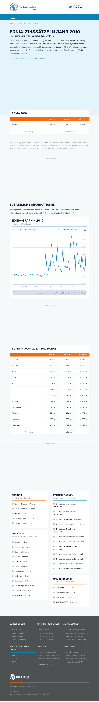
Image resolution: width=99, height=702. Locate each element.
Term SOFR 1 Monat (44, 636)
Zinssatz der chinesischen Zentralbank (69, 524)
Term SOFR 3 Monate (45, 640)
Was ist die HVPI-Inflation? (74, 655)
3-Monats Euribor (17, 636)
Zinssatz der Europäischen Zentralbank (64, 530)
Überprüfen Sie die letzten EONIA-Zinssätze (28, 58)
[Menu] (13, 17)
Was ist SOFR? (42, 630)
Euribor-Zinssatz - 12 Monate (24, 523)
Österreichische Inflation (22, 591)
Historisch (27, 23)
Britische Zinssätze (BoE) (73, 636)
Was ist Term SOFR (44, 633)
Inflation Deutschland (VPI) (47, 655)
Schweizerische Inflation (22, 595)
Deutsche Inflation (20, 566)
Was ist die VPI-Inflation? (46, 652)
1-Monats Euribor (17, 633)
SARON (13, 655)
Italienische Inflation (21, 576)
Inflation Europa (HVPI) (73, 662)
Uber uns (31, 687)
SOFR (13, 662)
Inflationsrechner (20, 542)
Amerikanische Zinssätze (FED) (76, 633)
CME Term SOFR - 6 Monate (65, 597)
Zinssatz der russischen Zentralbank (68, 559)
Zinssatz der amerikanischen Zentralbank (65, 505)
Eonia (19, 23)
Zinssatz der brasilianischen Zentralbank (65, 513)
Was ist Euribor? (17, 630)
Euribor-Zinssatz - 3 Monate (24, 514)
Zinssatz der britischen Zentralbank (68, 519)
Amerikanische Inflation (22, 547)
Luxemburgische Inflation (23, 586)
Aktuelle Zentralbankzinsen (74, 630)
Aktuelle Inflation (70, 652)
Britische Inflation (20, 557)
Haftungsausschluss (17, 687)
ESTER (13, 659)
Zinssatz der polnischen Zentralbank (68, 554)
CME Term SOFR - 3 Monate (65, 593)
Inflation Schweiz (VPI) (46, 665)
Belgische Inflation (20, 552)
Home (12, 23)
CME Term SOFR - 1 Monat (64, 588)
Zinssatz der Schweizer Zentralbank (68, 564)
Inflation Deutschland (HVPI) (75, 659)
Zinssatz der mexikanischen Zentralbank (65, 548)
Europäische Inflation (21, 571)
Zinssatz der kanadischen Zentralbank (69, 542)
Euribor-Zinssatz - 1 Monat (23, 509)
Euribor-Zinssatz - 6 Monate (24, 518)
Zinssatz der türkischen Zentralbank (68, 569)
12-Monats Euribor (18, 640)
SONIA (13, 665)
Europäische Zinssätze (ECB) (75, 640)
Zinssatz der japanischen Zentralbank (68, 537)
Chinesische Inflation (21, 562)
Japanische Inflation (21, 581)
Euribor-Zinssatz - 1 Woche (23, 504)
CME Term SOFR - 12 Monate (65, 602)
